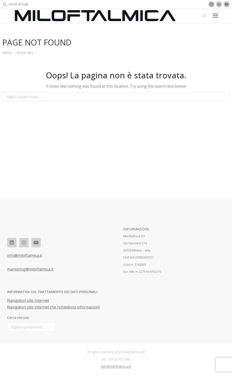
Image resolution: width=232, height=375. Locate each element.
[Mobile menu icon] (215, 15)
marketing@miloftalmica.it (30, 269)
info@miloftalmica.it (24, 255)
